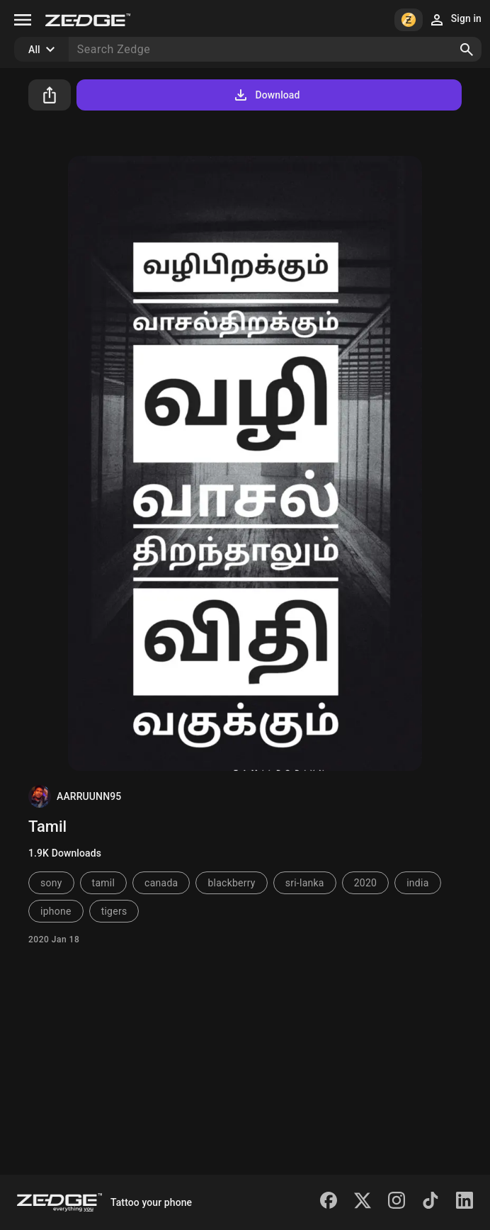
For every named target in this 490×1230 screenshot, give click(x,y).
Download (266, 94)
